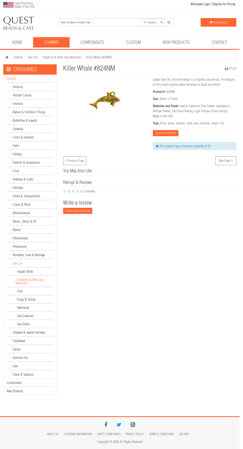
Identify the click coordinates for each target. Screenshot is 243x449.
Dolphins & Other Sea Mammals (62, 57)
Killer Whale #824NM (99, 57)
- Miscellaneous (20, 213)
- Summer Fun (19, 358)
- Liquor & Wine (20, 204)
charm (214, 123)
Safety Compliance (109, 434)
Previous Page (74, 160)
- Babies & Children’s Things (28, 112)
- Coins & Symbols (22, 137)
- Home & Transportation (25, 196)
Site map (184, 434)
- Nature (16, 230)
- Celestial (17, 129)
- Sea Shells (23, 324)
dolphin (180, 123)
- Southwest (18, 341)
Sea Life (32, 57)
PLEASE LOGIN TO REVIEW (77, 210)
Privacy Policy (135, 434)
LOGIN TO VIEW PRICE (165, 133)
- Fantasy (16, 154)
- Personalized (19, 238)
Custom (133, 42)
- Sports (16, 349)
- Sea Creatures (24, 316)
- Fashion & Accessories (25, 162)
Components (92, 42)
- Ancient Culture (21, 95)
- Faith (15, 146)
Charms (51, 42)
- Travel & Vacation (22, 374)
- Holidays (17, 188)
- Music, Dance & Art (23, 221)
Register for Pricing (224, 4)
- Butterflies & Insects (24, 120)
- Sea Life (16, 263)
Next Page (226, 160)
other (189, 123)
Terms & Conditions (161, 434)
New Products (176, 42)
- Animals (17, 103)
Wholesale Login (200, 4)
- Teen (14, 366)
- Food (15, 171)
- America (16, 87)
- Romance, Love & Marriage (28, 255)
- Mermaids (22, 307)
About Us (52, 434)
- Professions (19, 246)
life (222, 123)
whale (171, 123)
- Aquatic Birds (24, 271)
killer (163, 123)
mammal (204, 123)
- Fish (19, 291)
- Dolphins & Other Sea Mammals (29, 281)
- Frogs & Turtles (25, 299)
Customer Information (78, 434)
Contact (219, 42)
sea (196, 123)
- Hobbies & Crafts (22, 179)
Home (17, 42)
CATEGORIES (21, 69)
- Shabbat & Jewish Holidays (28, 332)
